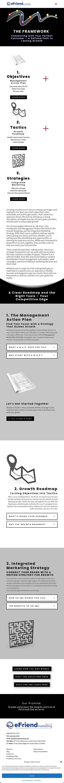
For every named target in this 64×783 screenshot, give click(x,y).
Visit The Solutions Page (31, 677)
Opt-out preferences (27, 780)
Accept (32, 776)
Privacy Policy (37, 780)
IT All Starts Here (20, 419)
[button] (61, 762)
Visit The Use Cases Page (32, 685)
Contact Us (10, 754)
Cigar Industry (38, 749)
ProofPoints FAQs (12, 756)
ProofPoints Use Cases (13, 759)
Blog (7, 751)
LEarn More (18, 97)
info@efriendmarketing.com (20, 738)
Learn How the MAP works (31, 669)
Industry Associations (40, 751)
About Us (9, 749)
